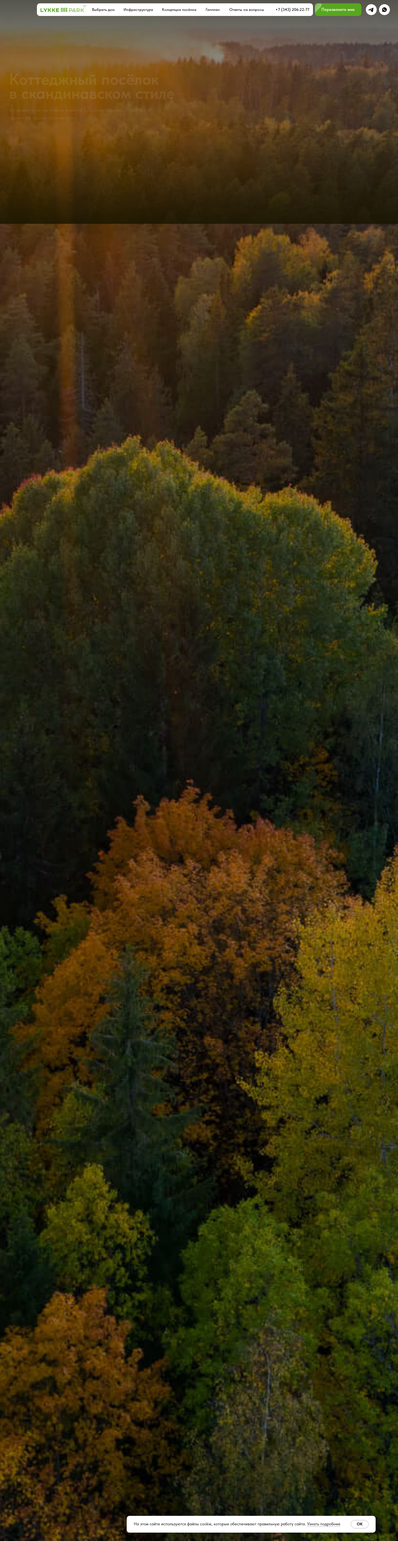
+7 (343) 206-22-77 (292, 9)
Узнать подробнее (323, 1523)
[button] (338, 9)
